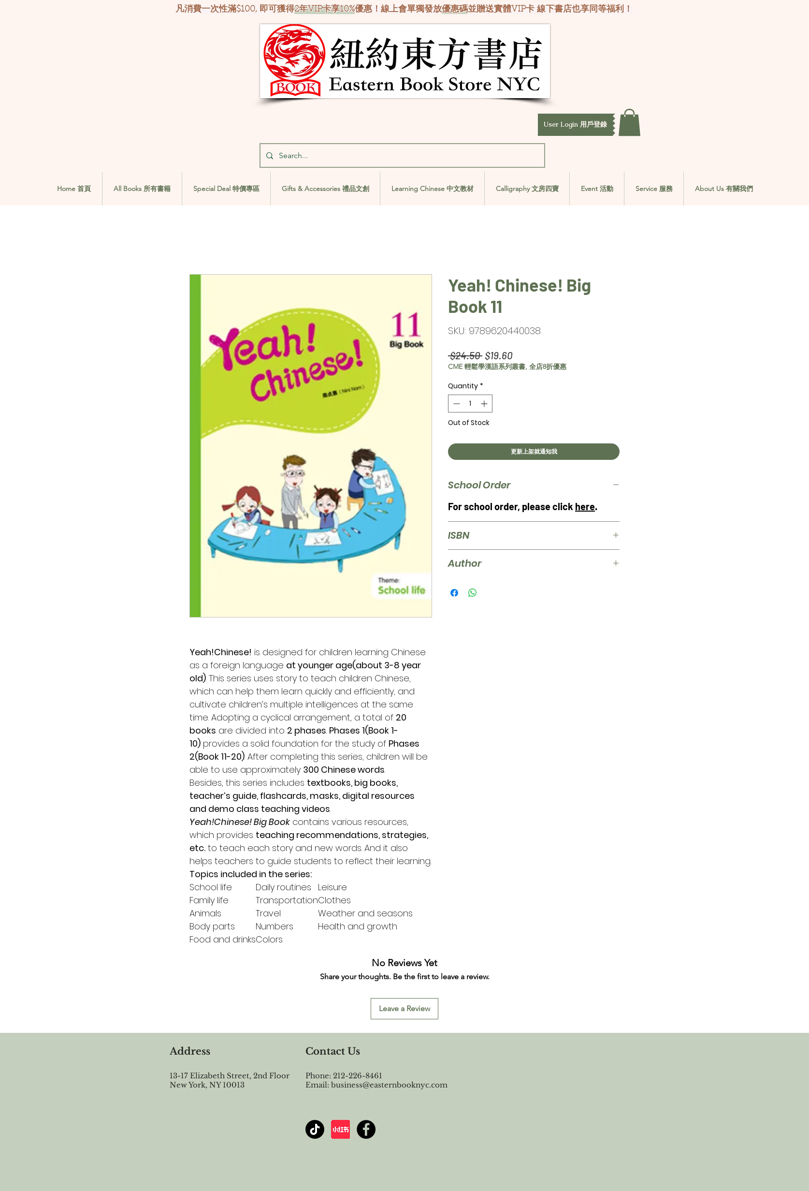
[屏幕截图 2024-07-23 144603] (340, 1129)
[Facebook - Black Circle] (366, 1129)
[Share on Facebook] (454, 593)
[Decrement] (455, 403)
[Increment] (485, 403)
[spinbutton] (470, 403)
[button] (575, 125)
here (585, 506)
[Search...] (401, 155)
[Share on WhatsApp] (472, 593)
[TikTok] (314, 1129)
